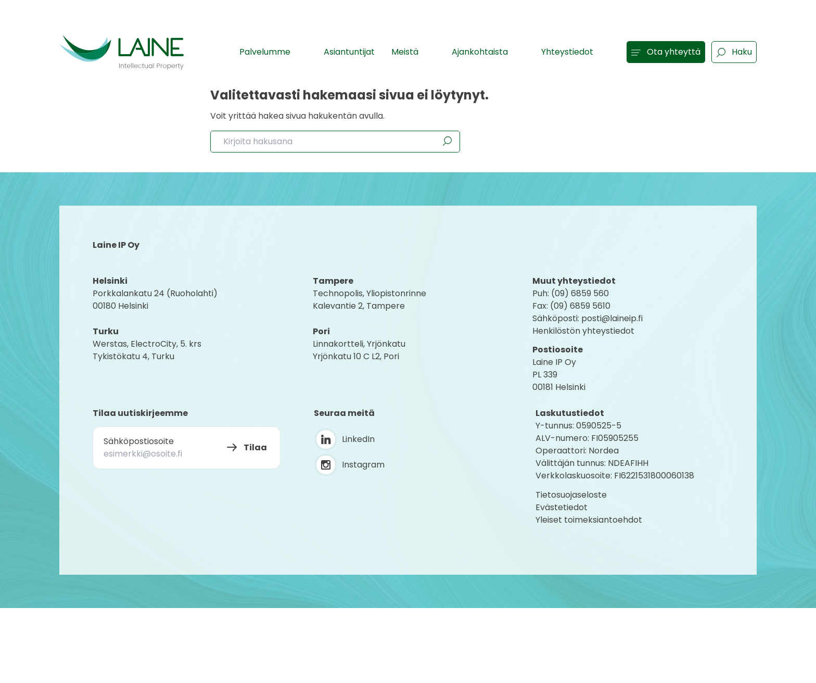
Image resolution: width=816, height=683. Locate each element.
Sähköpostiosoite (139, 441)
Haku (734, 52)
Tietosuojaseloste (571, 495)
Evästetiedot (562, 507)
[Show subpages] (301, 51)
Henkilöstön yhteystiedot (583, 331)
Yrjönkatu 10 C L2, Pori (356, 356)
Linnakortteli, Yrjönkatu (359, 344)
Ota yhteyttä (665, 52)
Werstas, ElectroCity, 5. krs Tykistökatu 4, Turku (148, 350)
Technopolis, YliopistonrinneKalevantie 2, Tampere (369, 299)
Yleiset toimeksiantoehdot (589, 520)
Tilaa (255, 447)
